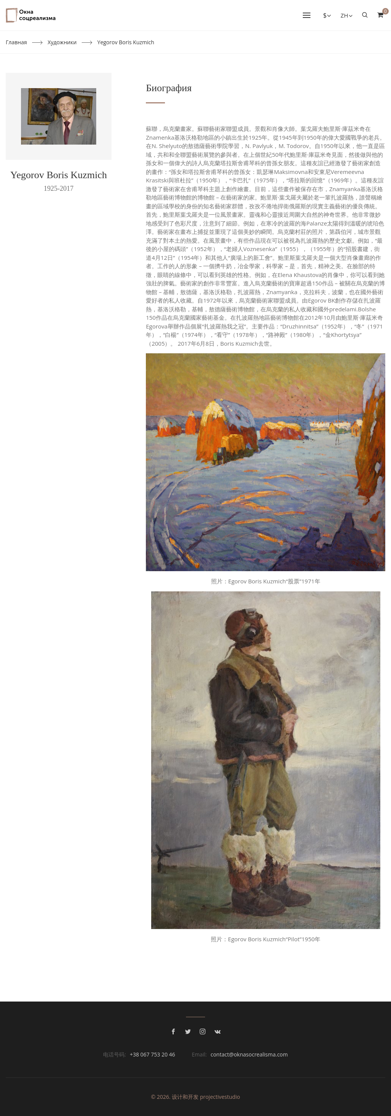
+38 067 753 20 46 (152, 1054)
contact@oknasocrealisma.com (249, 1054)
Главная (16, 42)
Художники (62, 42)
